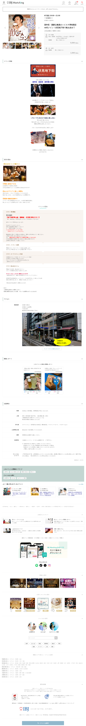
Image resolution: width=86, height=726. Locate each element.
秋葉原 (61, 663)
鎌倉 (25, 666)
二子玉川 (73, 663)
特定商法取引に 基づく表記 (31, 701)
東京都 (16, 663)
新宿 (20, 663)
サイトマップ (71, 701)
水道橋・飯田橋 (21, 664)
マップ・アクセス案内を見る (52, 349)
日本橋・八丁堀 (13, 664)
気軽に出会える (25, 471)
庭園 (34, 646)
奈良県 (16, 676)
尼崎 (23, 674)
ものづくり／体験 (22, 478)
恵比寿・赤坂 (43, 663)
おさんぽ (13, 478)
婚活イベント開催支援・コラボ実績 (30, 537)
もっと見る (81, 484)
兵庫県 (16, 674)
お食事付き (6, 478)
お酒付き (6, 471)
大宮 (20, 661)
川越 (23, 661)
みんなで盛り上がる (14, 471)
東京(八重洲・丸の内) (34, 663)
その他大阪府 (28, 672)
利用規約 (20, 701)
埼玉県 (16, 661)
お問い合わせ (62, 701)
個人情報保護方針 (43, 701)
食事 (27, 643)
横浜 (23, 666)
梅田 (20, 672)
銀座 (27, 663)
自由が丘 (81, 663)
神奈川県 (18, 666)
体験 (52, 646)
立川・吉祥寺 (67, 663)
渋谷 (77, 663)
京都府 (16, 670)
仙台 (20, 659)
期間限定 (46, 643)
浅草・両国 (27, 664)
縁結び (53, 643)
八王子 (7, 664)
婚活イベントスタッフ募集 (55, 537)
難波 (23, 672)
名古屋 (21, 668)
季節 (59, 643)
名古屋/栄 (25, 668)
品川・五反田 (53, 663)
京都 (20, 670)
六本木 (48, 663)
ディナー (40, 646)
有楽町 (23, 663)
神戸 (20, 674)
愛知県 (16, 668)
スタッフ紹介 (44, 537)
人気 (47, 646)
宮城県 (16, 659)
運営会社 (14, 701)
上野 (58, 663)
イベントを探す (43, 723)
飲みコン (33, 471)
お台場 (3, 664)
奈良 (20, 676)
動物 (40, 643)
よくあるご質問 (53, 701)
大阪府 (16, 672)
